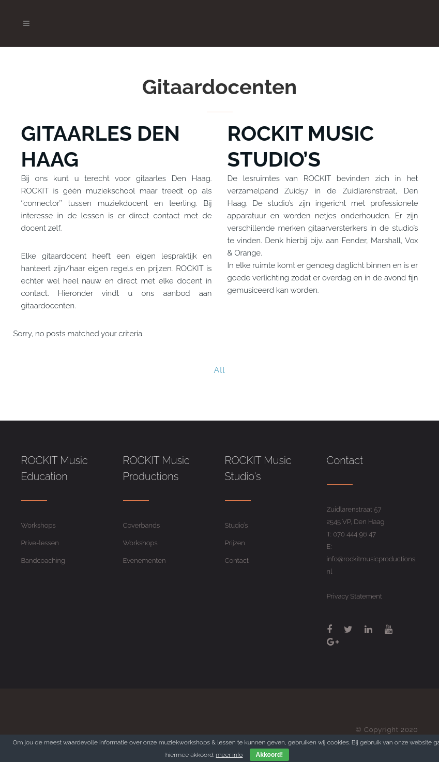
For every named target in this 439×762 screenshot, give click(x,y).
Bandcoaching (43, 560)
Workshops (38, 525)
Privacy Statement (354, 596)
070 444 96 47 (354, 534)
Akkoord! (269, 754)
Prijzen (235, 543)
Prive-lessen (40, 543)
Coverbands (141, 525)
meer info (229, 754)
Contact (237, 560)
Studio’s (236, 525)
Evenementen (144, 560)
